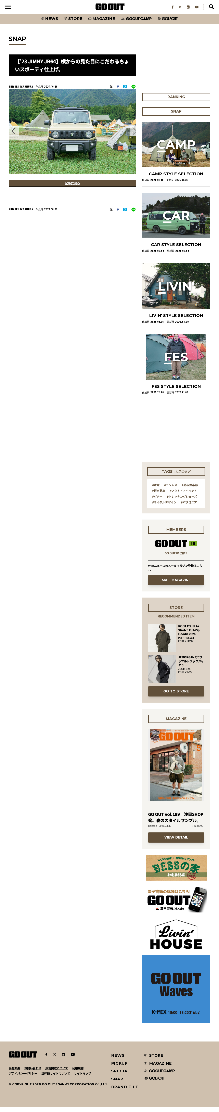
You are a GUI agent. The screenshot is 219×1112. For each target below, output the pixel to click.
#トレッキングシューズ (182, 501)
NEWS (118, 1060)
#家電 (155, 490)
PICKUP (119, 1068)
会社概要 (14, 1073)
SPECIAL (120, 1075)
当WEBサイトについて (55, 1078)
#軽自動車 (158, 495)
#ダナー (157, 501)
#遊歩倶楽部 (190, 490)
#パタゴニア (189, 507)
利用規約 (77, 1073)
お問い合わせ (32, 1073)
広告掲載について (56, 1073)
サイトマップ (82, 1078)
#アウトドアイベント (183, 495)
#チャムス (170, 490)
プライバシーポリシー (23, 1078)
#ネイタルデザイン (164, 507)
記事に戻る (72, 188)
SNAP (117, 1083)
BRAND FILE (124, 1091)
